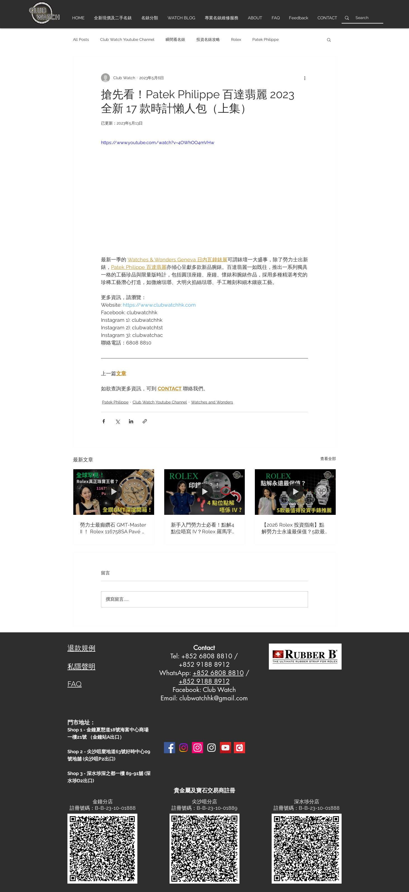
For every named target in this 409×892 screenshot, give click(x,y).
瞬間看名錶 (175, 39)
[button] (329, 39)
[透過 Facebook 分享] (103, 421)
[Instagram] (183, 747)
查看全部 (328, 458)
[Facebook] (169, 747)
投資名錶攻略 (208, 39)
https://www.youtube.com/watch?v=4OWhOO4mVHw (157, 142)
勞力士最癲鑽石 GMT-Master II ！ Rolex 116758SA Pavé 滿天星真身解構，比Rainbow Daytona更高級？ (113, 528)
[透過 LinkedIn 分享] (131, 421)
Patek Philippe (265, 39)
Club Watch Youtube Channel (127, 39)
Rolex (236, 39)
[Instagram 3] (211, 747)
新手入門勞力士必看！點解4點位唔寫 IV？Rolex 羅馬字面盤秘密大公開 (204, 528)
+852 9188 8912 (204, 681)
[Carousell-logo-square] (239, 747)
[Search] (362, 18)
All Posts (81, 39)
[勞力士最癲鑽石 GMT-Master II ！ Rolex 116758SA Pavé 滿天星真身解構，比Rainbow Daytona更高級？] (113, 492)
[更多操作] (304, 77)
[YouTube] (225, 747)
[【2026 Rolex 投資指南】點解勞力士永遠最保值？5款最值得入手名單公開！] (295, 492)
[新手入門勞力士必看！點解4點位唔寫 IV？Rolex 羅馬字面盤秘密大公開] (204, 492)
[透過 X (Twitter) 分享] (117, 421)
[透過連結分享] (144, 421)
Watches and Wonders (212, 402)
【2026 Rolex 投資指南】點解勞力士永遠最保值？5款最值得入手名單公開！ (293, 528)
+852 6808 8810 (218, 673)
